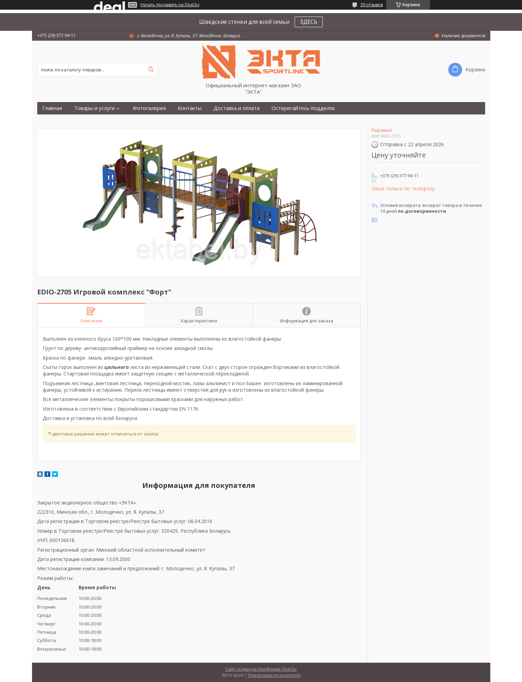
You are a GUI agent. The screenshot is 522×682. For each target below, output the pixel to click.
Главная (52, 108)
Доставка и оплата (236, 108)
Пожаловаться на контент (274, 675)
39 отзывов (371, 5)
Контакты (190, 108)
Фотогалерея (149, 108)
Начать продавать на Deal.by (170, 4)
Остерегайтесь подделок (303, 108)
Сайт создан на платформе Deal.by (261, 669)
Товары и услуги (94, 108)
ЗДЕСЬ (308, 22)
